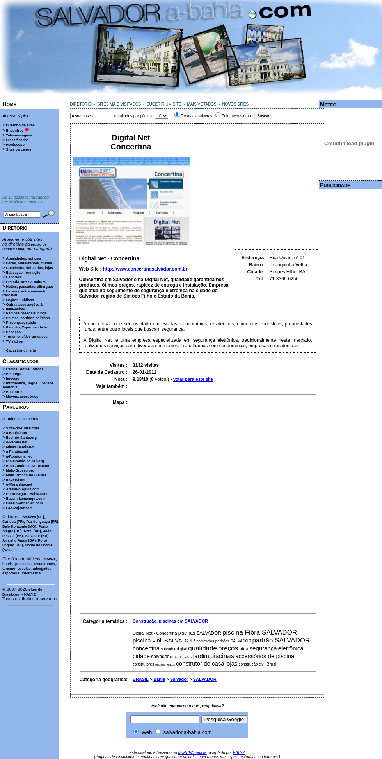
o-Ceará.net (15, 480)
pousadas (23, 564)
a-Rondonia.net (19, 456)
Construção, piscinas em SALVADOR (170, 621)
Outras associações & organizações (22, 306)
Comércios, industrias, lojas (29, 268)
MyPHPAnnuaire (192, 752)
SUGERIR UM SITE (164, 104)
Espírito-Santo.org (21, 438)
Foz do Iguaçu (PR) (42, 522)
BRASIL (141, 679)
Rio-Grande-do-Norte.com (27, 466)
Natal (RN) (32, 531)
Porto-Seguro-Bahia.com (26, 494)
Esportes (13, 277)
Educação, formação (23, 273)
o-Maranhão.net (19, 484)
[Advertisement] (191, 97)
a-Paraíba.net (17, 452)
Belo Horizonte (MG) (19, 526)
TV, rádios (14, 341)
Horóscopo (15, 145)
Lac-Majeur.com (19, 508)
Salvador (179, 679)
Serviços (13, 332)
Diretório (14, 227)
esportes (9, 573)
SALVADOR (205, 679)
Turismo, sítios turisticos (26, 337)
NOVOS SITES (235, 104)
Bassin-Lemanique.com (25, 499)
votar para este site (193, 379)
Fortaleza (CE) (32, 517)
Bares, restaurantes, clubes (29, 263)
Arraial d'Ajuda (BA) (19, 540)
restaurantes (44, 564)
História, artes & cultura (26, 282)
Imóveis (12, 378)
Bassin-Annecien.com (24, 503)
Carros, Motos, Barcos (24, 369)
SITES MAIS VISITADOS (119, 104)
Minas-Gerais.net (20, 447)
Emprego (13, 374)
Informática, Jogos (21, 383)
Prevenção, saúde (21, 323)
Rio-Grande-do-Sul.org (25, 461)
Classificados (17, 140)
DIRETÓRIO (81, 104)
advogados (42, 569)
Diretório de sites (20, 125)
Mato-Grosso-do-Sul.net (26, 475)
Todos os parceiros (22, 419)
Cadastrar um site (21, 350)
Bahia (159, 679)
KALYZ (30, 594)
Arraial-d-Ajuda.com (22, 489)
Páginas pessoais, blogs (26, 313)
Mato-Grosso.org (20, 470)
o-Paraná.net (16, 442)
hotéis (7, 564)
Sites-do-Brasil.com (22, 428)
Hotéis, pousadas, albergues (29, 287)
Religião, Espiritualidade (26, 327)
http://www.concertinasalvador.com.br (145, 269)
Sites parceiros (18, 149)
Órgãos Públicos (20, 300)
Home (9, 103)
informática (31, 573)
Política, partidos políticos (28, 318)
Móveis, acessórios (22, 396)
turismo (8, 569)
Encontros (14, 131)
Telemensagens (19, 135)
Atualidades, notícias (23, 258)
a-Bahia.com (16, 433)
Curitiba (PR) (13, 522)
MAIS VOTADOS (201, 104)
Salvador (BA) (37, 536)
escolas (24, 569)
